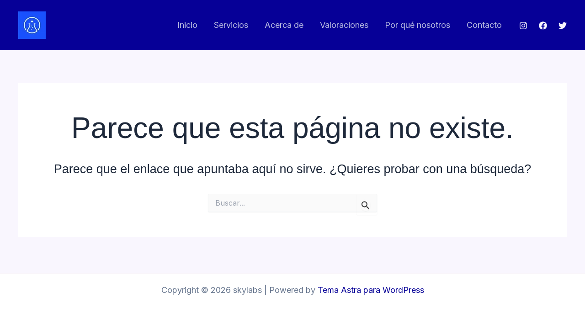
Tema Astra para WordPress (371, 290)
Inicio (187, 25)
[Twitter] (562, 25)
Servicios (231, 25)
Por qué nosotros (417, 25)
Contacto (484, 25)
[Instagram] (523, 25)
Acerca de (284, 25)
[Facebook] (543, 25)
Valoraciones (344, 25)
